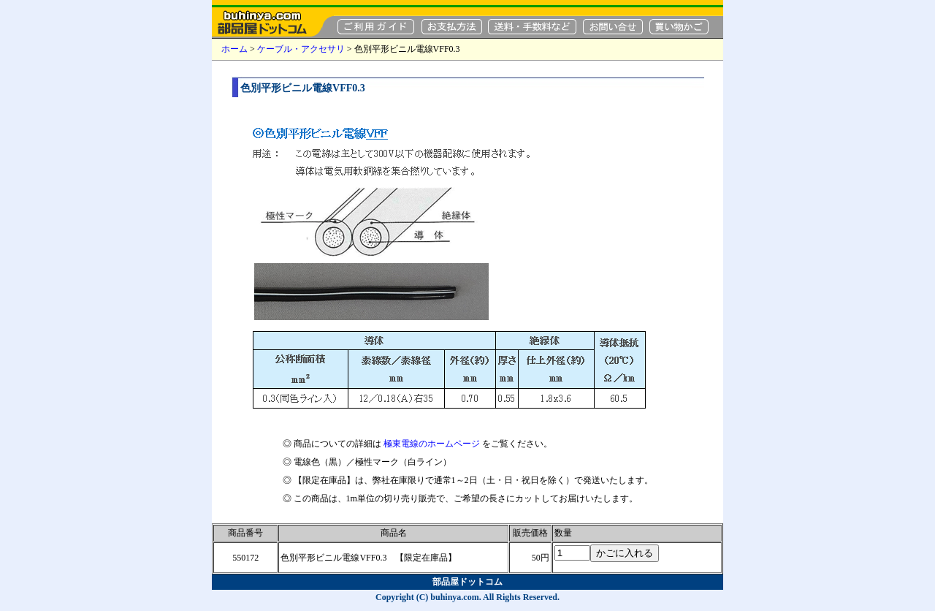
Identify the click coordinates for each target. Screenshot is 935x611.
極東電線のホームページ (431, 444)
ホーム (234, 49)
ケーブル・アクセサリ (301, 49)
